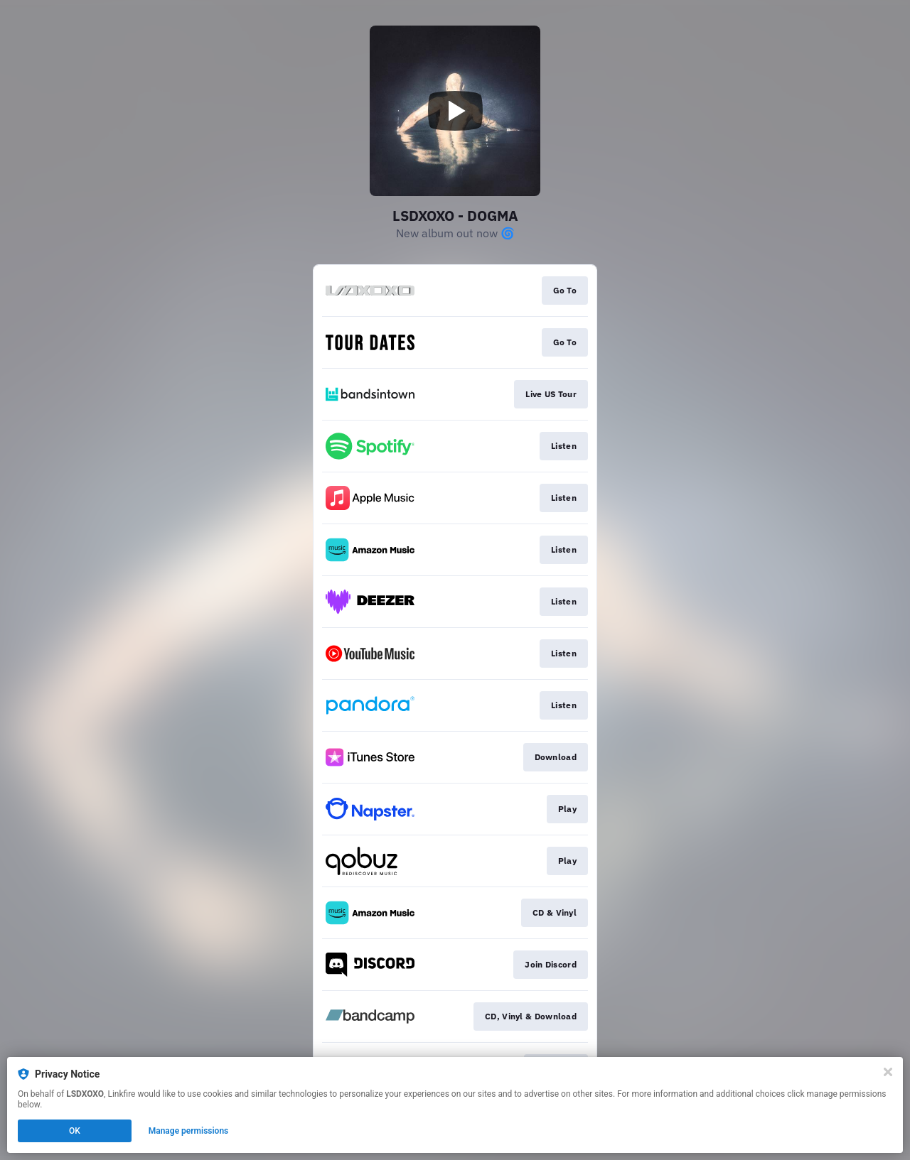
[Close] (888, 1072)
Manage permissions (189, 1131)
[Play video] (455, 111)
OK (74, 1131)
